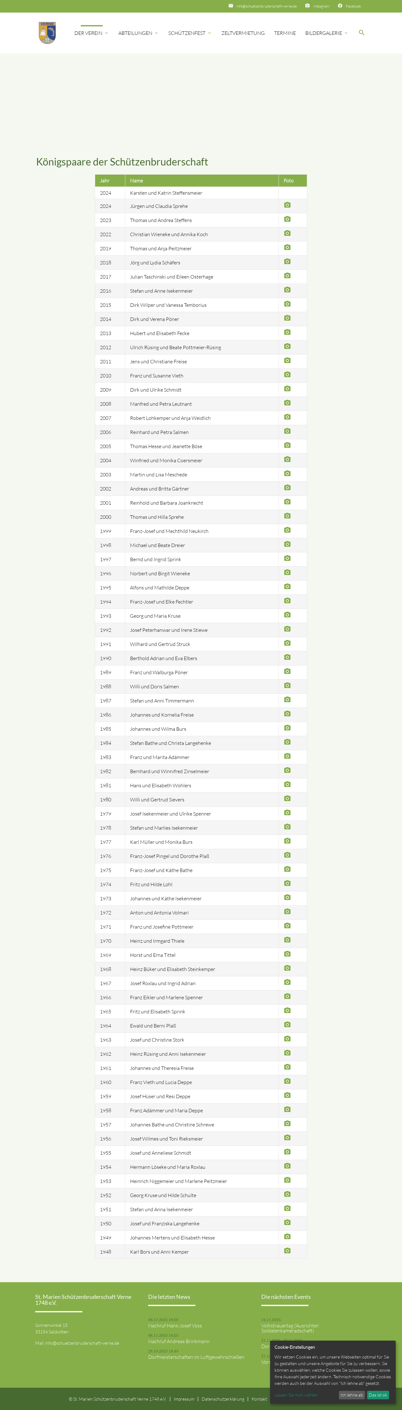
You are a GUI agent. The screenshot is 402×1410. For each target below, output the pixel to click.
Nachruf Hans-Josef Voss (175, 1325)
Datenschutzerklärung (223, 1399)
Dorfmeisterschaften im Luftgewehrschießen (196, 1356)
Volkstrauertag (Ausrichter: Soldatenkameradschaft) (290, 1328)
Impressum (184, 1399)
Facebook (353, 6)
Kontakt (259, 1399)
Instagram (321, 6)
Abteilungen (138, 33)
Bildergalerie (327, 33)
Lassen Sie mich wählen (296, 1394)
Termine (285, 33)
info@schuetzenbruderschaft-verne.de (266, 6)
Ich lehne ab (351, 1394)
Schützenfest (190, 33)
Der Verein (91, 33)
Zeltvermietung (243, 33)
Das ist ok (378, 1394)
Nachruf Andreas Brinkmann (178, 1341)
